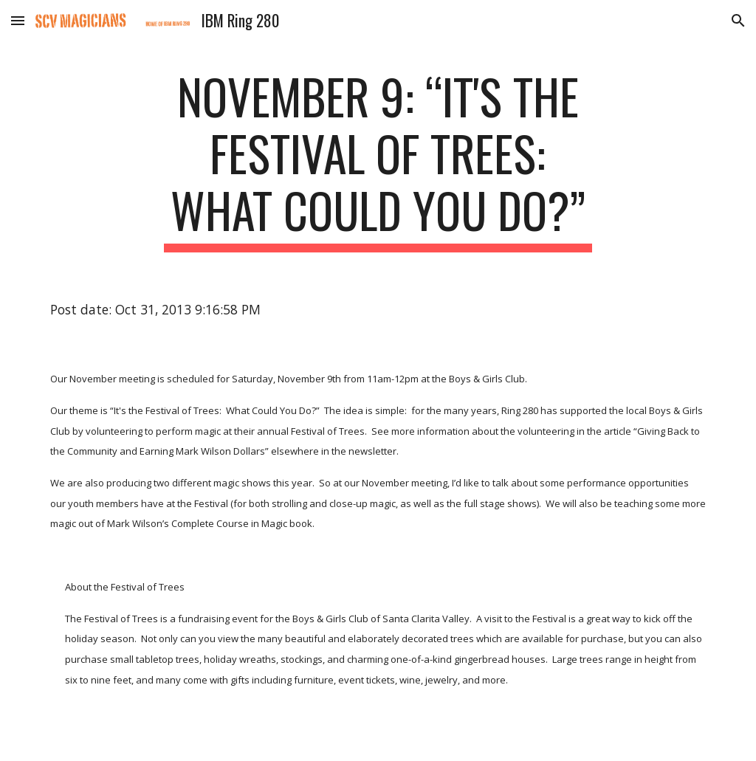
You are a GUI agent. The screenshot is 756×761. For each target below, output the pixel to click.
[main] (377, 160)
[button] (17, 20)
